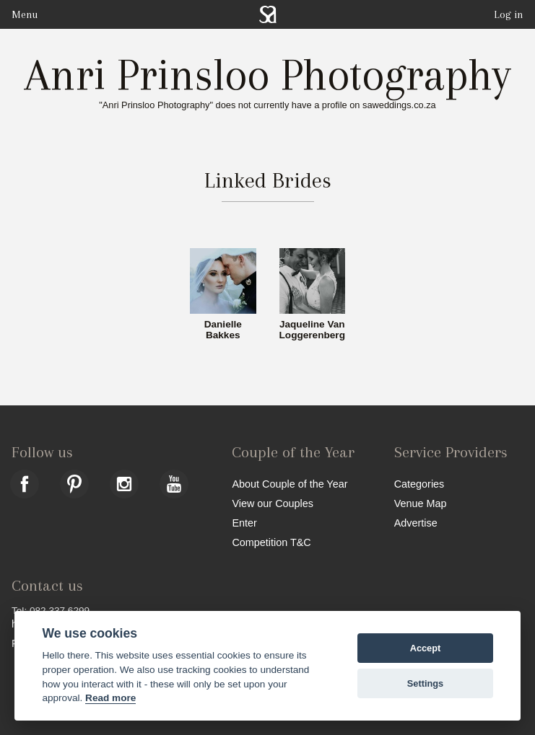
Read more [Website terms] (110, 697)
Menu (25, 14)
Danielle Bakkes (223, 330)
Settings (425, 683)
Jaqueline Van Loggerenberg (312, 330)
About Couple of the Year (289, 483)
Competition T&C (271, 542)
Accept (425, 648)
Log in (508, 14)
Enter (244, 522)
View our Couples (272, 503)
